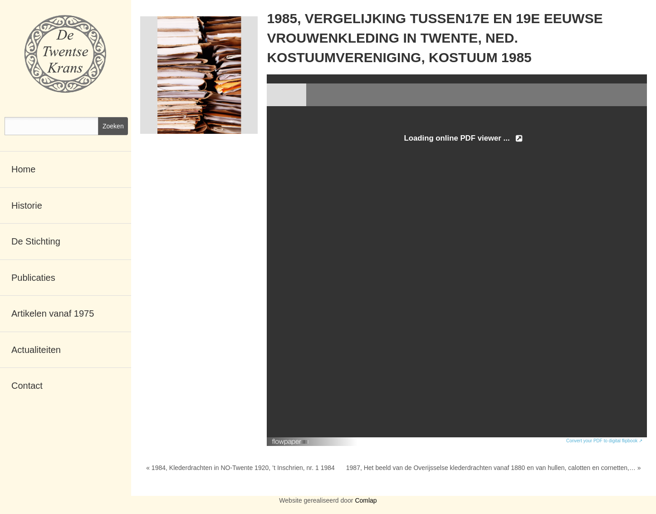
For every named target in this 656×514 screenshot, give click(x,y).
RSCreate (328, 511)
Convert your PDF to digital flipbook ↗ (604, 440)
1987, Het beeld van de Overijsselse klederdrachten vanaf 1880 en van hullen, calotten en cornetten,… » (493, 467)
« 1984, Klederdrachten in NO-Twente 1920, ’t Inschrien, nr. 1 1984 (240, 467)
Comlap (366, 500)
